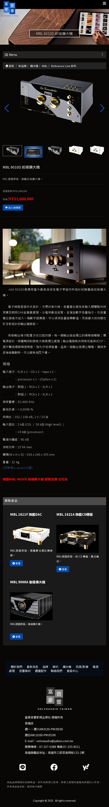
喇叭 (55, 666)
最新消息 (32, 666)
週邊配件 (40, 671)
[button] (102, 108)
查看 (16, 563)
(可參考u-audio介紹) (18, 467)
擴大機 (67, 666)
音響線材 (25, 671)
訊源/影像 (82, 666)
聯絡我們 (56, 671)
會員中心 (72, 671)
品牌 (45, 666)
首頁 (9, 66)
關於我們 (16, 666)
